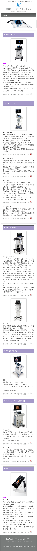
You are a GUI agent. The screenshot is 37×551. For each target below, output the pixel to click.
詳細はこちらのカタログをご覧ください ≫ (16, 94)
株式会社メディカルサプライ (18, 9)
